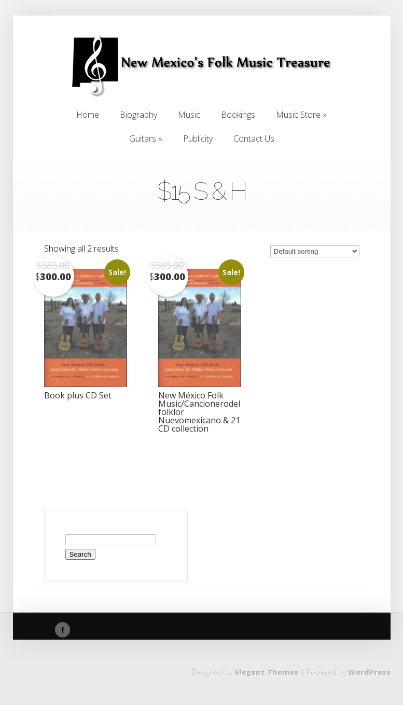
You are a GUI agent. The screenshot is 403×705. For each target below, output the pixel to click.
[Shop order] (314, 251)
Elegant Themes (267, 672)
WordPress (369, 672)
